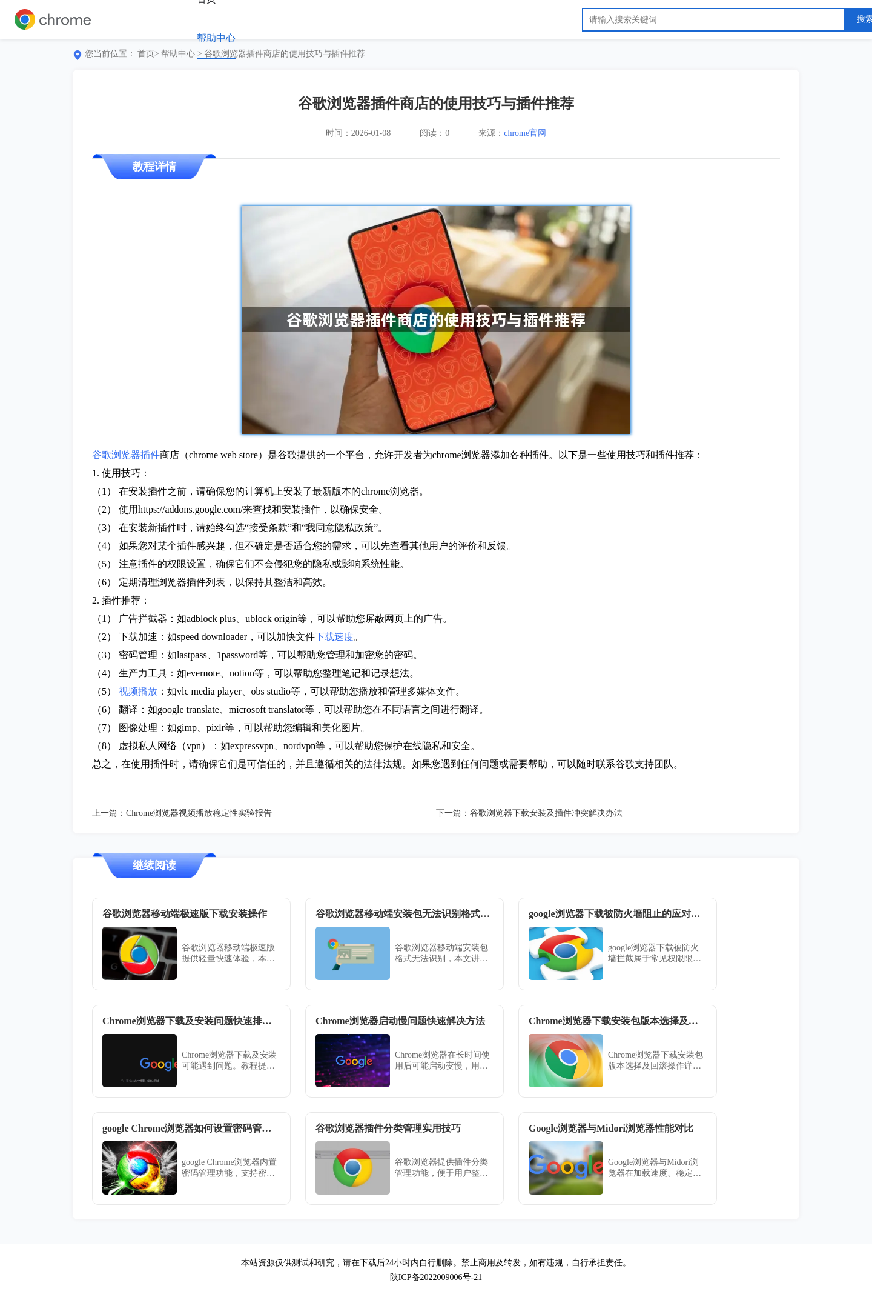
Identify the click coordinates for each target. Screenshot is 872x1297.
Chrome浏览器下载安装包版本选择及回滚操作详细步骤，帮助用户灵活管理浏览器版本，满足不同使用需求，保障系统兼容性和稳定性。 (655, 1061)
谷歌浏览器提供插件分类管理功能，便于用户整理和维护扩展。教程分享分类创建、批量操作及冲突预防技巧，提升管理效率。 (441, 1168)
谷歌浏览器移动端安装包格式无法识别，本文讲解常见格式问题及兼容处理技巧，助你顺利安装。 (441, 953)
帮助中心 (216, 38)
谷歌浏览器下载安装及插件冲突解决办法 (546, 813)
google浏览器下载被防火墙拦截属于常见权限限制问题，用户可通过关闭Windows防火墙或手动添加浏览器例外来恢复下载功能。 (654, 953)
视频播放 (138, 691)
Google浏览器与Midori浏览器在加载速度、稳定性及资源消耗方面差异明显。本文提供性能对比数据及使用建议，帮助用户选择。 (654, 1168)
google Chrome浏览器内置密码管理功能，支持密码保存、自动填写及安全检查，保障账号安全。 (229, 1168)
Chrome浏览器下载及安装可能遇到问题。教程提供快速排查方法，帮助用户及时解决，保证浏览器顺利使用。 (229, 1061)
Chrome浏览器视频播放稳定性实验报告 (199, 813)
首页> (148, 53)
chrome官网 (525, 133)
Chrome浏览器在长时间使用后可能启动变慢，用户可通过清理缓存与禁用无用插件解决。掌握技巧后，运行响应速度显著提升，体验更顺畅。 (442, 1061)
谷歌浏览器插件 (126, 455)
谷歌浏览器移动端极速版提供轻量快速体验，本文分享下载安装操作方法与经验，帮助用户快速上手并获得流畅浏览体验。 (228, 953)
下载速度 (334, 637)
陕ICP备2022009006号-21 (436, 1277)
